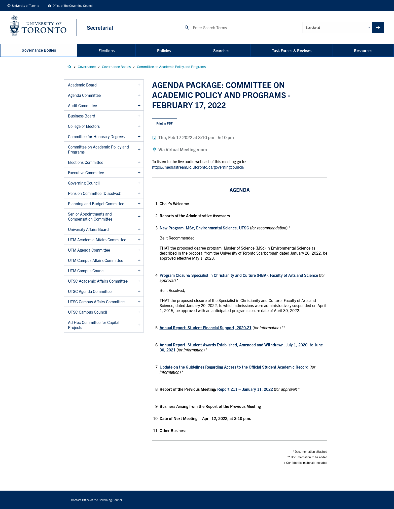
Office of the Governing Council (73, 5)
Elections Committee (85, 162)
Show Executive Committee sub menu (139, 172)
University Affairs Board (88, 229)
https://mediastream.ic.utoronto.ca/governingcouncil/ (198, 166)
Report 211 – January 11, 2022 (244, 389)
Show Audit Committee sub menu (139, 105)
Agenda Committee (84, 95)
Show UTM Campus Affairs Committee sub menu (139, 260)
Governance (87, 66)
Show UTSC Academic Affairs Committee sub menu (139, 281)
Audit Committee (82, 105)
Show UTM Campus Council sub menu (139, 270)
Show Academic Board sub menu (139, 85)
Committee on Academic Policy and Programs (171, 66)
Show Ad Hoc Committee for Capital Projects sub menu (139, 324)
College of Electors (84, 126)
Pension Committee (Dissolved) (94, 193)
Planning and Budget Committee (96, 203)
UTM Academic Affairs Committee (97, 239)
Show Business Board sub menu (139, 116)
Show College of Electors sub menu (139, 126)
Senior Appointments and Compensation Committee (90, 216)
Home (69, 67)
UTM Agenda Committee (89, 249)
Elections (106, 50)
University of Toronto (25, 5)
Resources (363, 50)
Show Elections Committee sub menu (139, 162)
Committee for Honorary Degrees (96, 136)
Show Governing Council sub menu (139, 183)
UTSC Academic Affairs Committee (98, 280)
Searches (221, 50)
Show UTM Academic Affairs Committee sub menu (139, 239)
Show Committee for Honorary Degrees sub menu (139, 136)
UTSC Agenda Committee (90, 291)
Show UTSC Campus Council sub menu (139, 312)
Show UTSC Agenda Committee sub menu (139, 291)
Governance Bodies (39, 49)
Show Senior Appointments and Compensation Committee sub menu (139, 216)
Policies (164, 50)
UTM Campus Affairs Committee (95, 260)
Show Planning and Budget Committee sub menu (139, 203)
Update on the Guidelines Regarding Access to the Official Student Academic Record (234, 366)
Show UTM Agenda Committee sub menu (139, 250)
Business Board (81, 115)
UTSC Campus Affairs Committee (96, 301)
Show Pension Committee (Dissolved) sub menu (139, 193)
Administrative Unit (302, 21)
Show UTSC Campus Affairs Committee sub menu (139, 301)
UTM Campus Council (86, 270)
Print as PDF (164, 123)
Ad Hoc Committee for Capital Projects (93, 325)
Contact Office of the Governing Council (97, 500)
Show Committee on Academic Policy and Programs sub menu (139, 149)
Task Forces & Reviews (291, 50)
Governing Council (84, 182)
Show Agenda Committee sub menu (139, 95)
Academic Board (82, 84)
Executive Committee (86, 172)
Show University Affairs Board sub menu (139, 229)
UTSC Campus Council (87, 311)
